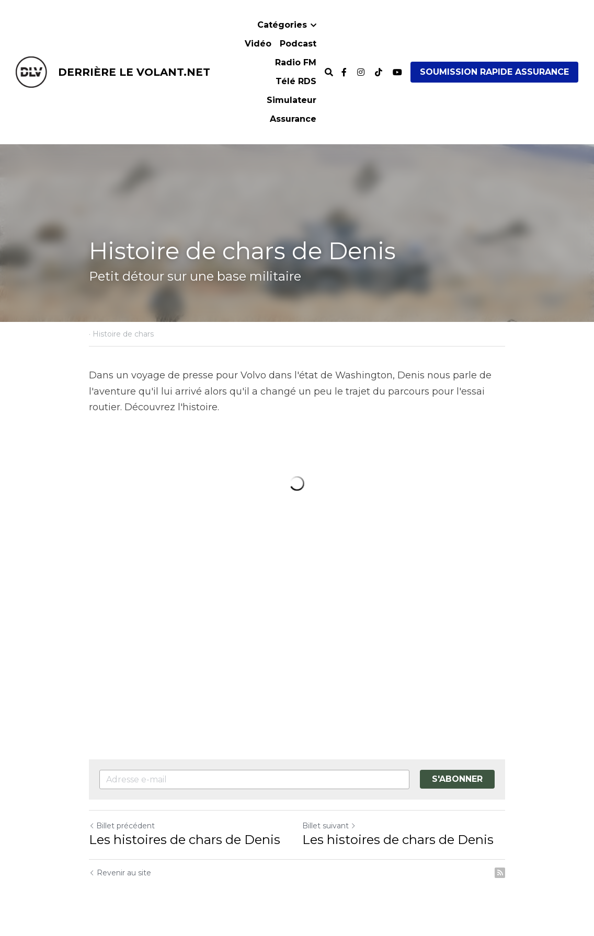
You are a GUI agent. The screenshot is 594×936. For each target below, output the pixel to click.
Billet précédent (122, 825)
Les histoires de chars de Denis (184, 839)
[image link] (31, 71)
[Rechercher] (329, 72)
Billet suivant (329, 825)
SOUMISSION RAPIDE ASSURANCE (494, 72)
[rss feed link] (500, 873)
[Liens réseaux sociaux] (344, 72)
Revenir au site (120, 872)
